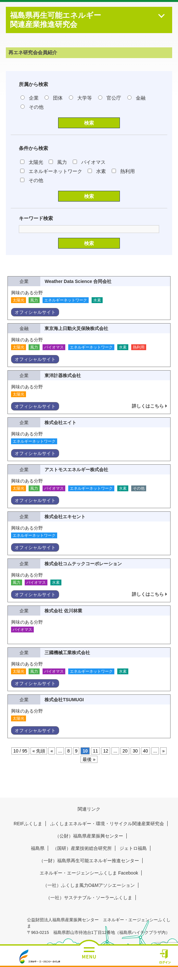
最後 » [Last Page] (89, 759)
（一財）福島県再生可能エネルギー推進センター (89, 860)
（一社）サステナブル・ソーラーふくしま (89, 897)
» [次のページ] (163, 750)
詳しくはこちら (148, 406)
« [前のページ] (51, 750)
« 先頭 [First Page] (38, 750)
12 (105, 750)
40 (145, 750)
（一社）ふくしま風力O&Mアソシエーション (89, 885)
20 (125, 750)
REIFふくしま (28, 823)
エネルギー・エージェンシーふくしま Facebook (89, 873)
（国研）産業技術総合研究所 (82, 848)
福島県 (37, 848)
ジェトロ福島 (133, 848)
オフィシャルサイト (35, 312)
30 (135, 750)
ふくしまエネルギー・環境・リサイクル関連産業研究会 (107, 823)
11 (95, 750)
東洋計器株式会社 (62, 375)
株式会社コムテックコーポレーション (83, 563)
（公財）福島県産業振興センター (89, 836)
